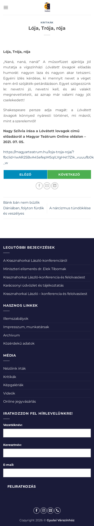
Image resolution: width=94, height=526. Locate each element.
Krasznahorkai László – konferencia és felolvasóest (45, 294)
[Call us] (57, 510)
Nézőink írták (14, 368)
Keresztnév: (12, 445)
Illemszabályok (15, 319)
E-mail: (8, 465)
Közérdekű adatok (19, 343)
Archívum (11, 335)
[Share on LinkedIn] (54, 185)
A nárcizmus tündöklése (70, 208)
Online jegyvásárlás (19, 401)
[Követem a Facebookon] (36, 510)
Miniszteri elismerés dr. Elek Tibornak (34, 269)
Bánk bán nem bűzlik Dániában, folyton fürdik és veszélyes (23, 207)
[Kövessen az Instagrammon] (43, 510)
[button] (5, 7)
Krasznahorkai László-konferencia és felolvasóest (44, 277)
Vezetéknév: (12, 425)
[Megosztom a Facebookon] (39, 185)
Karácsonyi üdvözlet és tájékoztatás (33, 285)
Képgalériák (13, 385)
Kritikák (47, 22)
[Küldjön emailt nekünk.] (50, 510)
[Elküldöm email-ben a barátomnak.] (47, 185)
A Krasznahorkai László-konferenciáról (35, 261)
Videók (9, 393)
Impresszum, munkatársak (26, 327)
